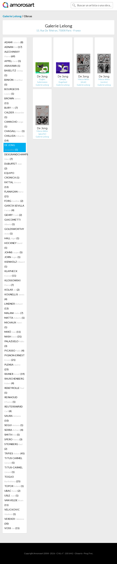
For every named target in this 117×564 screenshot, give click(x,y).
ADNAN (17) (13, 46)
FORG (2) (13, 200)
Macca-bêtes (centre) (104, 80)
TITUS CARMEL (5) (13, 460)
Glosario (78, 553)
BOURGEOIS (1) (11, 91)
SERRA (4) (13, 429)
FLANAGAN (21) (13, 194)
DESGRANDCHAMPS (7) (15, 156)
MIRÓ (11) (12, 331)
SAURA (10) (12, 418)
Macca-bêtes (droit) (83, 80)
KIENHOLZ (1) (14, 264)
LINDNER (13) (13, 306)
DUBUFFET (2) (13, 166)
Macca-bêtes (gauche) (42, 132)
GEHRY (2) (13, 214)
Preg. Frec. (88, 553)
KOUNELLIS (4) (14, 297)
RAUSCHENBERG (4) (14, 381)
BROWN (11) (12, 101)
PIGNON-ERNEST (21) (14, 357)
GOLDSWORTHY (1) (14, 231)
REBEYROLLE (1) (14, 390)
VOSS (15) (12, 528)
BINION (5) (13, 82)
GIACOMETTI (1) (12, 222)
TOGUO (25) (12, 479)
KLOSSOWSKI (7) (12, 282)
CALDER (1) (14, 115)
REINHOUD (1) (10, 399)
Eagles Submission (42, 80)
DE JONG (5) (11, 147)
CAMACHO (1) (13, 124)
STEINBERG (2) (13, 446)
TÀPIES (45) (14, 453)
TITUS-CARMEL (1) (13, 469)
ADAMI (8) (13, 42)
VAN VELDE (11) (13, 502)
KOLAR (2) (12, 289)
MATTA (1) (14, 317)
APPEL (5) (12, 60)
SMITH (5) (12, 434)
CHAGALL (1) (14, 131)
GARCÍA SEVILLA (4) (14, 208)
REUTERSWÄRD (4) (13, 409)
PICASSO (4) (14, 350)
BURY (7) (11, 107)
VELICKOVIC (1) (12, 512)
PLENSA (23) (12, 367)
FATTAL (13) (12, 184)
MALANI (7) (13, 312)
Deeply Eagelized (63, 80)
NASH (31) (13, 336)
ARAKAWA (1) (12, 65)
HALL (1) (11, 238)
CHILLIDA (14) (14, 138)
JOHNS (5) (13, 252)
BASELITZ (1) (13, 73)
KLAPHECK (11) (10, 273)
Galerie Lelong (12, 16)
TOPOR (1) (14, 486)
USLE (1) (11, 495)
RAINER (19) (14, 373)
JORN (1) (12, 257)
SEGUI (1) (13, 425)
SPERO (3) (13, 439)
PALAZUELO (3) (14, 343)
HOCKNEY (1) (13, 245)
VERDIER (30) (14, 521)
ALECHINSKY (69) (12, 54)
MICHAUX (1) (13, 325)
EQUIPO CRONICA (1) (11, 175)
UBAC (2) (12, 490)
